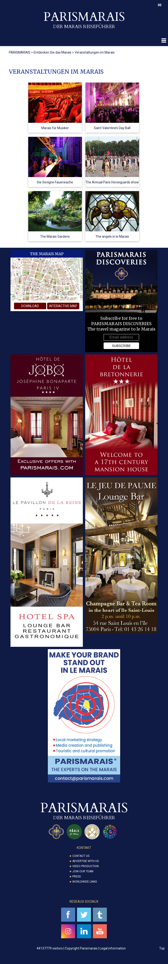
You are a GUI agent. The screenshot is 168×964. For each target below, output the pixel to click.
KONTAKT (84, 848)
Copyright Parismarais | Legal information (95, 948)
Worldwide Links (84, 881)
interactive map (63, 306)
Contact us (80, 856)
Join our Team (82, 871)
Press (76, 876)
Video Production (85, 866)
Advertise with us (85, 861)
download (30, 306)
